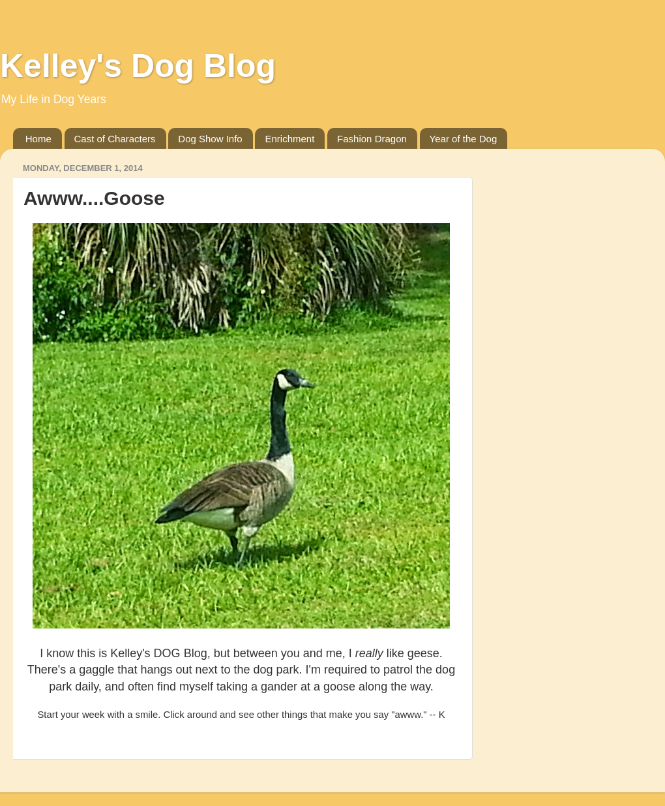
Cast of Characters (115, 138)
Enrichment (289, 138)
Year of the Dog (463, 138)
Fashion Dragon (372, 138)
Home (38, 138)
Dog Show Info (210, 138)
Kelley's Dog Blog (138, 66)
